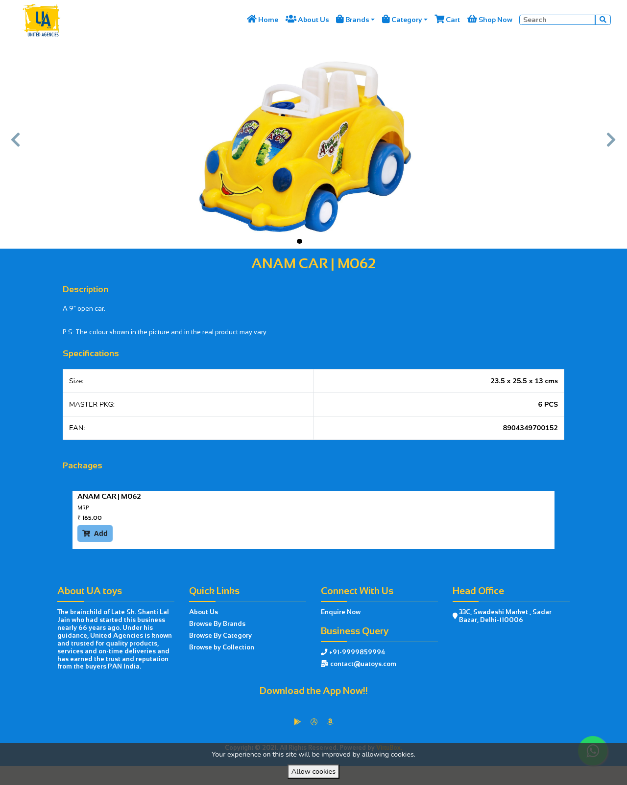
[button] (16, 144)
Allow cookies (313, 771)
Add (95, 533)
